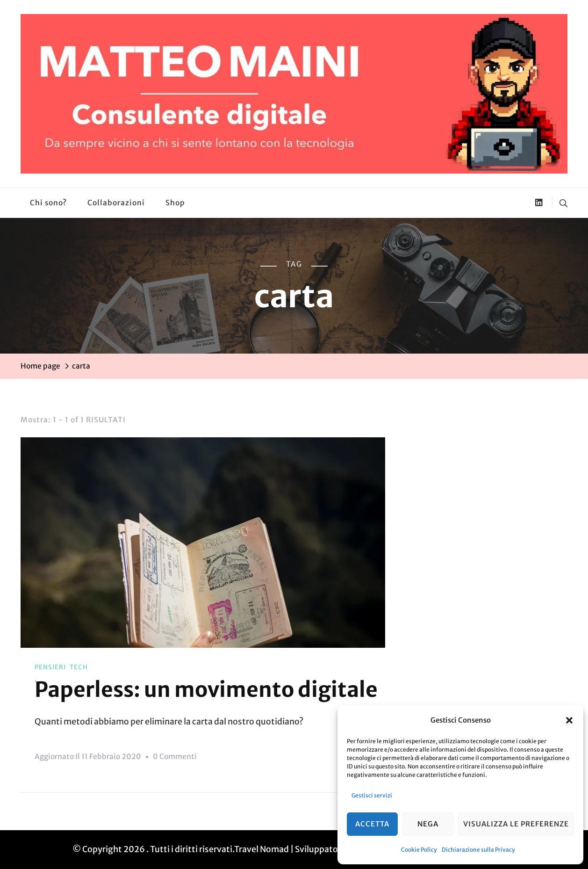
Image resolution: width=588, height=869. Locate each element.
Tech (79, 667)
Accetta (372, 823)
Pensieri (50, 667)
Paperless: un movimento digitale (206, 689)
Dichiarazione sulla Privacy (478, 849)
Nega (427, 823)
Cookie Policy (419, 849)
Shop (175, 202)
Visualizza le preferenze (516, 823)
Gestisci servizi (371, 795)
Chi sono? (48, 202)
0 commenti (175, 756)
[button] (569, 720)
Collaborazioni (116, 202)
